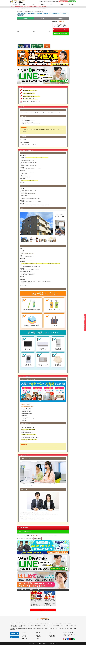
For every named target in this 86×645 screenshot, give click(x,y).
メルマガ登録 (55, 1)
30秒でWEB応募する (23, 527)
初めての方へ (71, 4)
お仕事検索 (84, 318)
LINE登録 (72, 1)
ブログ (33, 4)
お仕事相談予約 (38, 636)
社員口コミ (43, 4)
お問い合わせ (38, 538)
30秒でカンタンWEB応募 (60, 29)
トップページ (24, 632)
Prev (18, 31)
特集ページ (52, 4)
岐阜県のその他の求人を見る (43, 609)
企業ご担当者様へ (43, 1)
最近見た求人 (84, 326)
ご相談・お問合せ (52, 635)
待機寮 (24, 4)
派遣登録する (14, 633)
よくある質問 (38, 632)
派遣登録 (61, 4)
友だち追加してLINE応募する (61, 33)
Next (49, 31)
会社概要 (49, 1)
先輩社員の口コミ (25, 635)
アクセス (50, 632)
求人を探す (15, 4)
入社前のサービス (25, 638)
